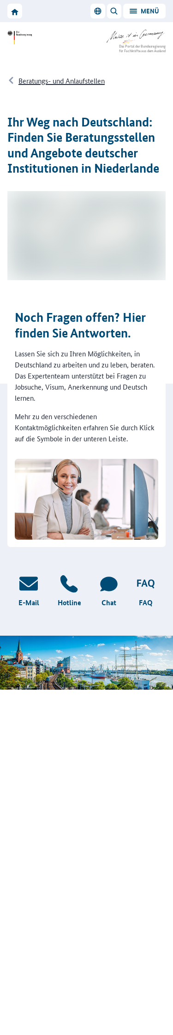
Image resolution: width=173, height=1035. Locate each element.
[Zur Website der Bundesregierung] (22, 38)
